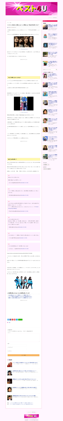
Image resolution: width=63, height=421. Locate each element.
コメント (9, 332)
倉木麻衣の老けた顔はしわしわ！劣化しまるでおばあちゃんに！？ (24, 370)
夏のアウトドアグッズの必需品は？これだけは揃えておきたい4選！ (52, 53)
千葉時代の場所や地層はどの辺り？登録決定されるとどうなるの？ (52, 93)
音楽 (9, 322)
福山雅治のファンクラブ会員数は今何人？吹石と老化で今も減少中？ (25, 387)
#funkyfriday (10, 208)
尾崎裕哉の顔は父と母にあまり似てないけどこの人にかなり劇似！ (24, 395)
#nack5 (37, 206)
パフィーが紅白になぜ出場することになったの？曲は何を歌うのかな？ (20, 296)
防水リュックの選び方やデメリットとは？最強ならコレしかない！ (52, 35)
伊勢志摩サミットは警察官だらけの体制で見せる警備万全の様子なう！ (52, 102)
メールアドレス (10, 347)
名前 (8, 343)
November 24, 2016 (24, 195)
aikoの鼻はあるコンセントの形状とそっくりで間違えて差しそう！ (20, 295)
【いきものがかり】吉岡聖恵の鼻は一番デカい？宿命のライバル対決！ (52, 146)
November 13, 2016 (23, 237)
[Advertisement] (23, 68)
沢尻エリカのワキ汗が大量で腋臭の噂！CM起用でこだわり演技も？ (52, 129)
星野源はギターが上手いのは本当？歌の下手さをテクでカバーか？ (24, 379)
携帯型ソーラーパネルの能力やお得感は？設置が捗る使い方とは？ (52, 25)
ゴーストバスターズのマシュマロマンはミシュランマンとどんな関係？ (52, 137)
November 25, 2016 (24, 182)
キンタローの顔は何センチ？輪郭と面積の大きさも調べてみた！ (52, 75)
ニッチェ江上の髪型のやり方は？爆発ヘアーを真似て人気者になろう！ (21, 402)
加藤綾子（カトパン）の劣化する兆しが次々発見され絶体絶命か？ (52, 120)
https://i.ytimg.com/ (24, 112)
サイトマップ (50, 17)
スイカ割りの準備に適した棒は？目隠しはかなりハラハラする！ (52, 62)
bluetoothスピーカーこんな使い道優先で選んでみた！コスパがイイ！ (52, 44)
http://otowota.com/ (24, 49)
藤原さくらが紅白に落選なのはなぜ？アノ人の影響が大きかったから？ (20, 297)
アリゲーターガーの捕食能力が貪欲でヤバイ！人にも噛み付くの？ (52, 155)
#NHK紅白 (15, 208)
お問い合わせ (55, 17)
